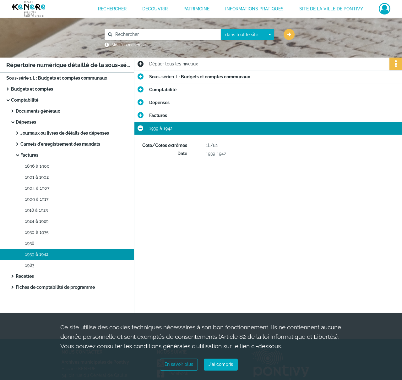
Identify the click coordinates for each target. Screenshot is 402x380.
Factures (29, 155)
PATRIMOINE (196, 8)
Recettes (25, 276)
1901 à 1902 (37, 177)
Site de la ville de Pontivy (331, 8)
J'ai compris (221, 364)
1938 (29, 243)
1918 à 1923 (36, 210)
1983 (29, 265)
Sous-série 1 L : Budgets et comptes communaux (56, 78)
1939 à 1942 (36, 254)
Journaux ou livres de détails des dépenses (64, 133)
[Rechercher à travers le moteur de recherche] (165, 34)
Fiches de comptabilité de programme (55, 287)
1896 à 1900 (37, 166)
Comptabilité (24, 100)
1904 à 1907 (37, 188)
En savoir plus (179, 364)
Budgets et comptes (32, 89)
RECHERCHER (112, 8)
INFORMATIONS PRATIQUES (254, 8)
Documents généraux (38, 111)
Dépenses (26, 122)
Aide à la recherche (128, 45)
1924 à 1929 (36, 221)
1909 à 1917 (36, 199)
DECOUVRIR (155, 8)
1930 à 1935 (37, 232)
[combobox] (247, 34)
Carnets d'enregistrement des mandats (60, 144)
